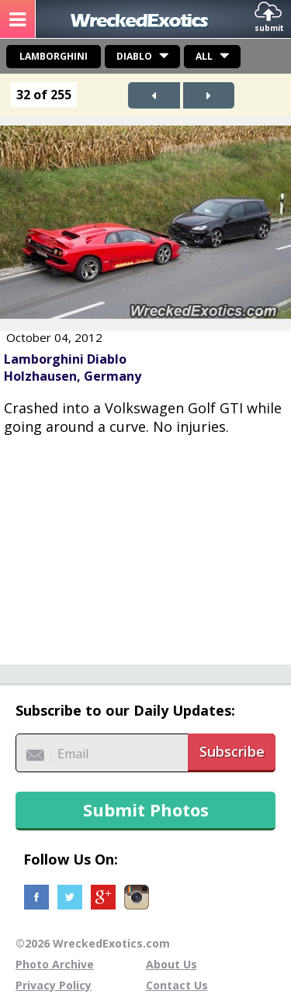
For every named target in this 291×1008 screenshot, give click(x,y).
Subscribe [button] (232, 751)
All (204, 56)
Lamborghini (53, 56)
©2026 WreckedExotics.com (93, 943)
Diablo (134, 56)
